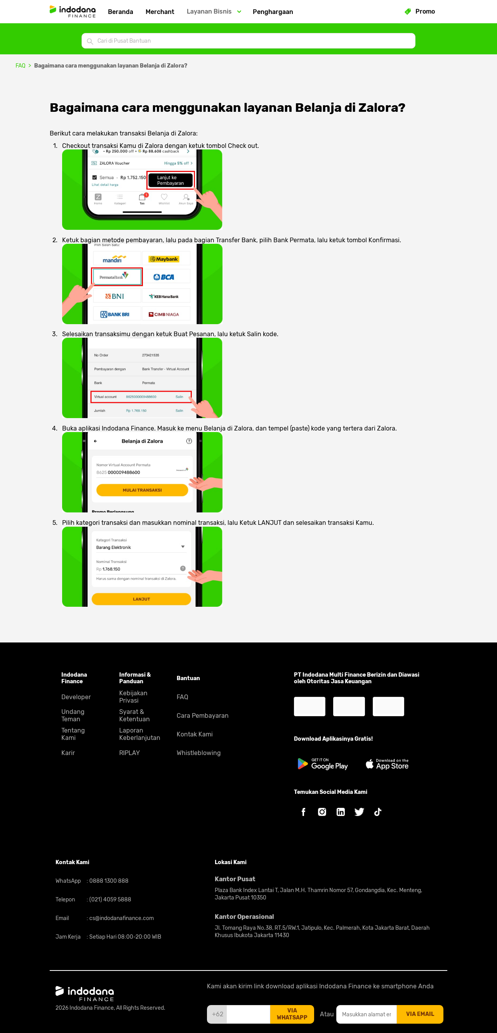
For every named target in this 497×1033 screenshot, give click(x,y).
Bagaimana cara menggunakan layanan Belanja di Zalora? (110, 66)
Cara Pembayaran (203, 715)
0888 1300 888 (108, 881)
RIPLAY (129, 753)
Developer (76, 697)
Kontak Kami (195, 734)
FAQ (20, 66)
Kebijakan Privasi (133, 696)
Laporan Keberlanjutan (139, 734)
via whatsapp (292, 1014)
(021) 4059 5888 (109, 899)
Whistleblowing (199, 753)
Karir (68, 753)
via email (420, 1014)
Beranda (120, 12)
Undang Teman (73, 715)
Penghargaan (273, 12)
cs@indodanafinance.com (121, 918)
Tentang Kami (73, 734)
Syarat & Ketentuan (134, 715)
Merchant (160, 12)
